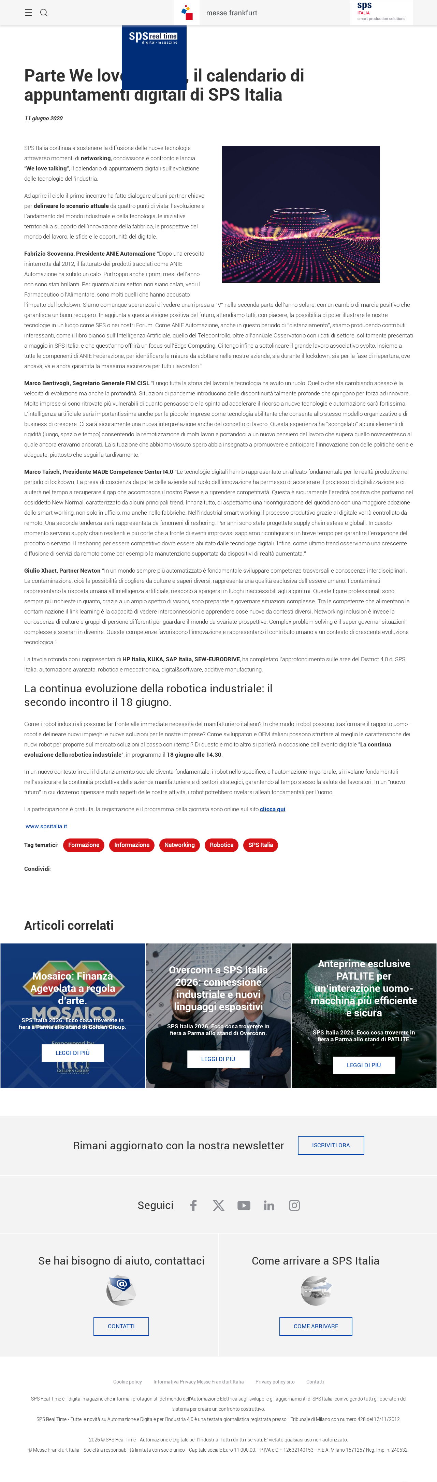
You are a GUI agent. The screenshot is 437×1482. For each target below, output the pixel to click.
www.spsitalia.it (46, 826)
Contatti (121, 1326)
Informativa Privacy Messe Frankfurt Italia (199, 1382)
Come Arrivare (316, 1326)
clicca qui (273, 809)
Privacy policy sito (275, 1382)
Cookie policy (127, 1382)
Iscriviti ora (331, 1145)
